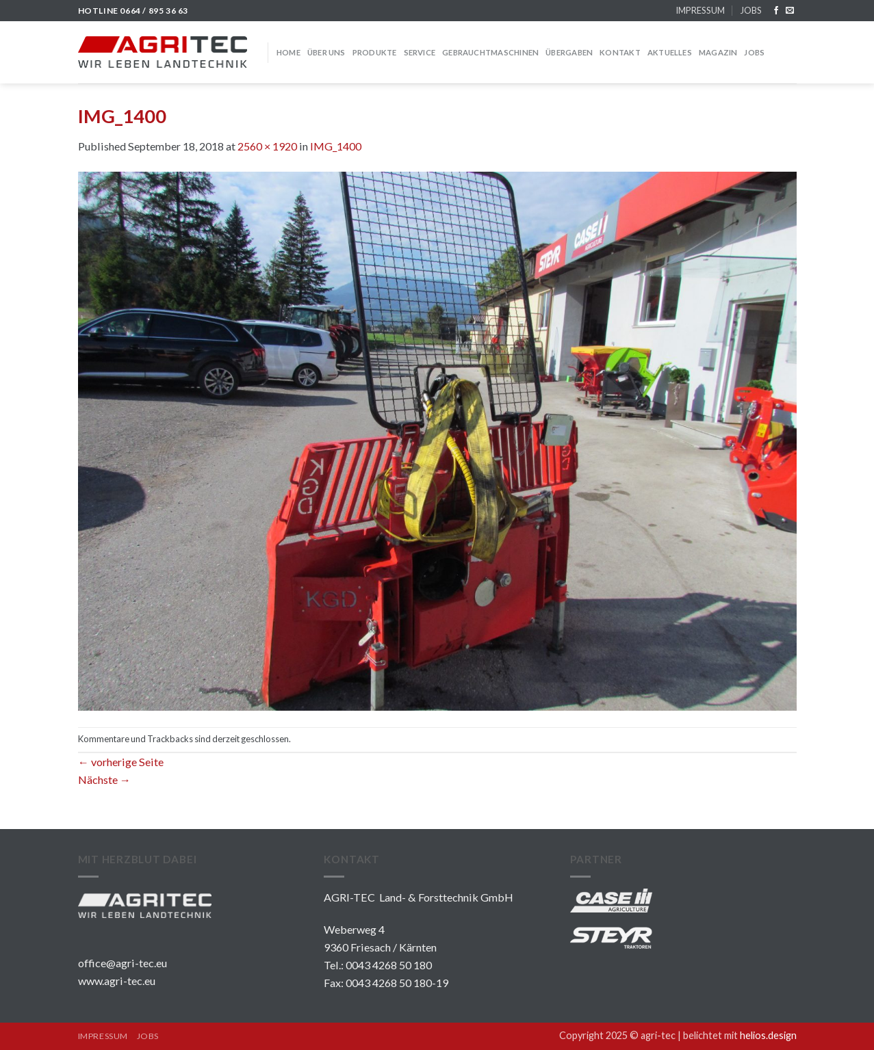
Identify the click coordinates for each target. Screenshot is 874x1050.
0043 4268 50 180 (389, 964)
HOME (288, 52)
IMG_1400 (335, 146)
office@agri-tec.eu (122, 962)
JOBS (751, 10)
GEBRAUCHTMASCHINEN (490, 52)
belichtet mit (740, 1035)
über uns (326, 52)
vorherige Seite (121, 761)
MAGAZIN (718, 52)
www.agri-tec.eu (116, 980)
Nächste (104, 779)
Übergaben (569, 52)
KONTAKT (620, 52)
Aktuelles (669, 52)
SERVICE (420, 52)
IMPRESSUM (700, 10)
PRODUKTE (374, 52)
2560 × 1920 (267, 146)
